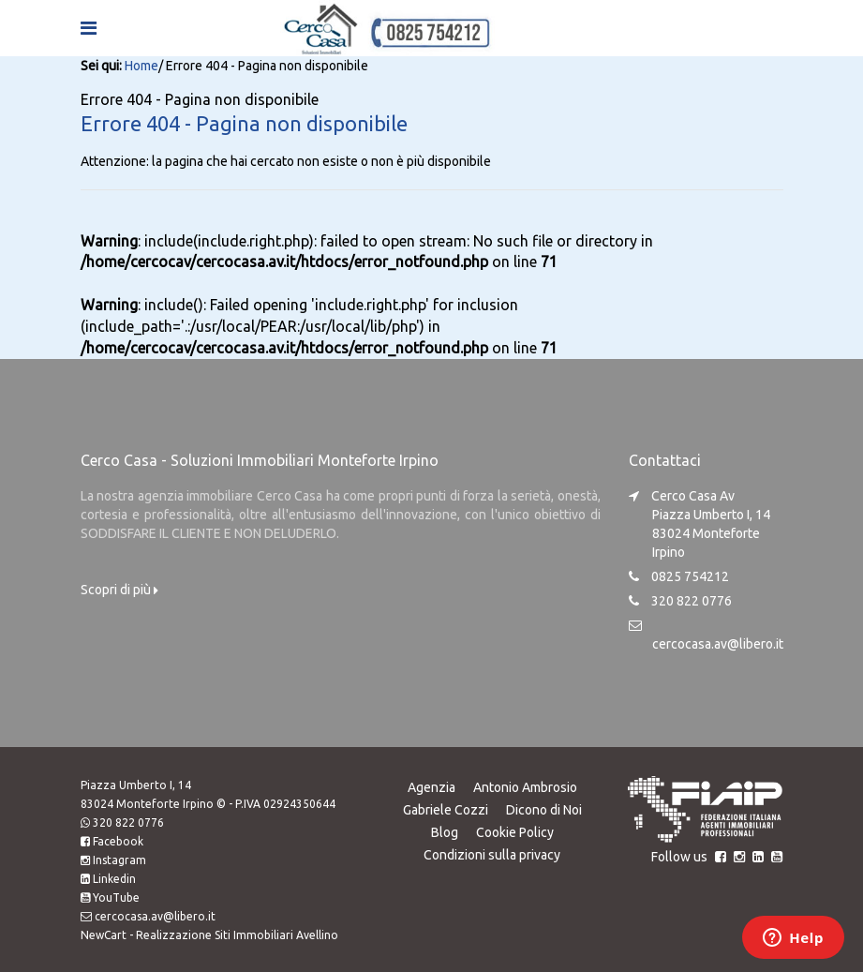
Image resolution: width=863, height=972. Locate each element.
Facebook (118, 840)
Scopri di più (119, 588)
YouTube (116, 896)
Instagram (119, 859)
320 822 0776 (128, 821)
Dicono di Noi (544, 808)
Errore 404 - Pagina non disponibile (244, 123)
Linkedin (114, 878)
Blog (443, 831)
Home (141, 65)
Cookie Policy (515, 831)
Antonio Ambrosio (525, 786)
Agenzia (430, 786)
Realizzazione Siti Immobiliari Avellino (237, 934)
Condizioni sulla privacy (492, 853)
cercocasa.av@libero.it (717, 643)
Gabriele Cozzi (444, 808)
